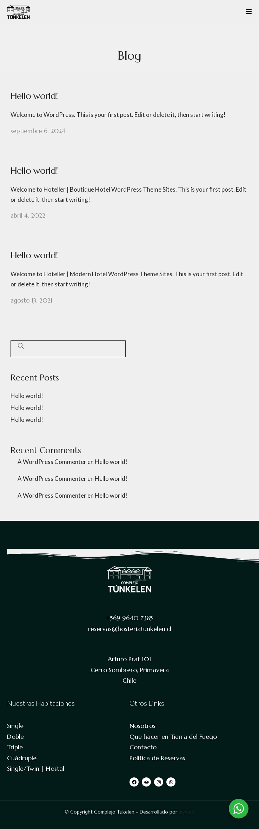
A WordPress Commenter (52, 461)
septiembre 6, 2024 (38, 131)
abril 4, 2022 (28, 215)
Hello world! (34, 95)
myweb (186, 812)
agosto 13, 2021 (31, 300)
